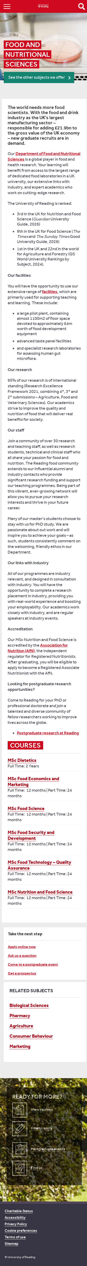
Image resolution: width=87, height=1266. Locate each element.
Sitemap (11, 1243)
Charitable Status (19, 1211)
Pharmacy (20, 1015)
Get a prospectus (22, 973)
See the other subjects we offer (36, 77)
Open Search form (81, 6)
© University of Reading (20, 1257)
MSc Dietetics (22, 760)
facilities (49, 291)
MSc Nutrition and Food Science (40, 892)
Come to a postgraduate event (33, 964)
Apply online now (22, 947)
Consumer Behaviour (31, 1036)
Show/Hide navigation (7, 6)
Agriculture (21, 1026)
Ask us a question (22, 955)
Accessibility (15, 1217)
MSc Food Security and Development (31, 835)
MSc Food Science (26, 808)
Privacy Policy (16, 1224)
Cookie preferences (21, 1230)
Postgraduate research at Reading (48, 733)
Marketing (20, 1046)
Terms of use (15, 1237)
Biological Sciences (29, 1005)
